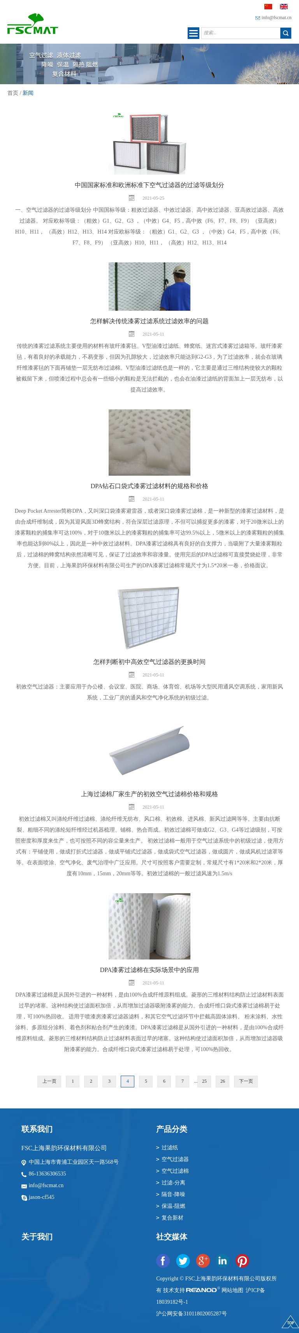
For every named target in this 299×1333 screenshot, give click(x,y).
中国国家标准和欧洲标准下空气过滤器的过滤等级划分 (149, 185)
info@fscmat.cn (277, 17)
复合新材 (172, 1218)
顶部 (290, 1324)
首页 (12, 93)
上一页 (49, 1081)
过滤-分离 (173, 1183)
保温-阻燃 (173, 1206)
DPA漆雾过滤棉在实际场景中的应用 (149, 970)
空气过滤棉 (175, 1171)
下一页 (246, 1081)
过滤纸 (170, 1148)
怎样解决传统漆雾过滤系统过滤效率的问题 (149, 321)
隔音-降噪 (173, 1194)
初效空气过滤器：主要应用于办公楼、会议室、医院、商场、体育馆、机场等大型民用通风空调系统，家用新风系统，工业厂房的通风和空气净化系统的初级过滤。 (149, 692)
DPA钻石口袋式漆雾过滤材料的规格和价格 (150, 486)
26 (222, 1081)
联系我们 (37, 1129)
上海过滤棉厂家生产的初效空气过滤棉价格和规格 (149, 794)
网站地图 (233, 1290)
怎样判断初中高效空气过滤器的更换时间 (149, 662)
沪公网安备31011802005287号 (191, 1314)
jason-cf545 (42, 1197)
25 (204, 1081)
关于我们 (37, 1236)
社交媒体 (171, 1236)
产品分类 (171, 1129)
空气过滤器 (175, 1159)
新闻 (28, 93)
